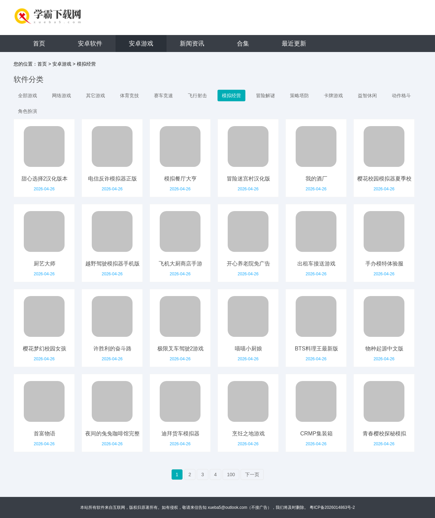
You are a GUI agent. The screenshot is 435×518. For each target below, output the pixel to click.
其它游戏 (95, 95)
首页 (39, 43)
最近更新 (294, 43)
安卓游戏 (141, 43)
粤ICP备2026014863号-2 (332, 507)
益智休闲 (367, 95)
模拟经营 (86, 64)
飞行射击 (197, 95)
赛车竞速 (163, 95)
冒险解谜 (265, 95)
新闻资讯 (192, 43)
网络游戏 (61, 95)
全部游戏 (27, 95)
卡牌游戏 (333, 95)
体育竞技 (129, 95)
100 (231, 474)
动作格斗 (401, 95)
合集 (243, 43)
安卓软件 (90, 43)
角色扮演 (27, 111)
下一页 (252, 474)
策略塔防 (299, 95)
